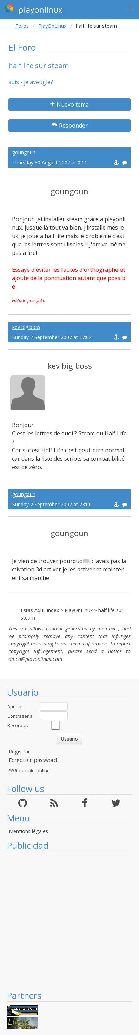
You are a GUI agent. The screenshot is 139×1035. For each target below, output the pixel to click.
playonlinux (33, 9)
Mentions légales (28, 831)
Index (53, 610)
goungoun (23, 152)
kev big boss (26, 327)
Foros (22, 25)
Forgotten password (33, 760)
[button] (130, 9)
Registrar (19, 751)
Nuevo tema (69, 104)
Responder (70, 125)
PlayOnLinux (52, 25)
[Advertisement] (66, 920)
